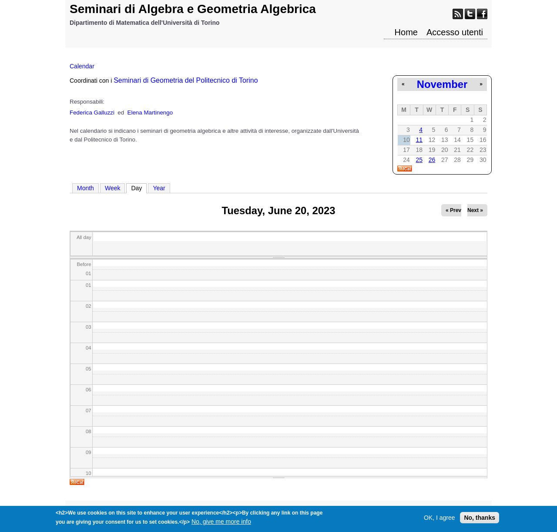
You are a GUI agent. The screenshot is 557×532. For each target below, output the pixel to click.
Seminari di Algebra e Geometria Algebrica (193, 9)
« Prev (453, 210)
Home (406, 32)
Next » (475, 210)
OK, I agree (439, 519)
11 (419, 139)
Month (85, 188)
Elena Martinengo (150, 112)
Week (113, 188)
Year (159, 188)
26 (432, 159)
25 (419, 159)
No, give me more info (221, 523)
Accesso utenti (454, 32)
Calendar (82, 66)
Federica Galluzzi (92, 112)
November (442, 84)
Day (139, 188)
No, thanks (479, 519)
